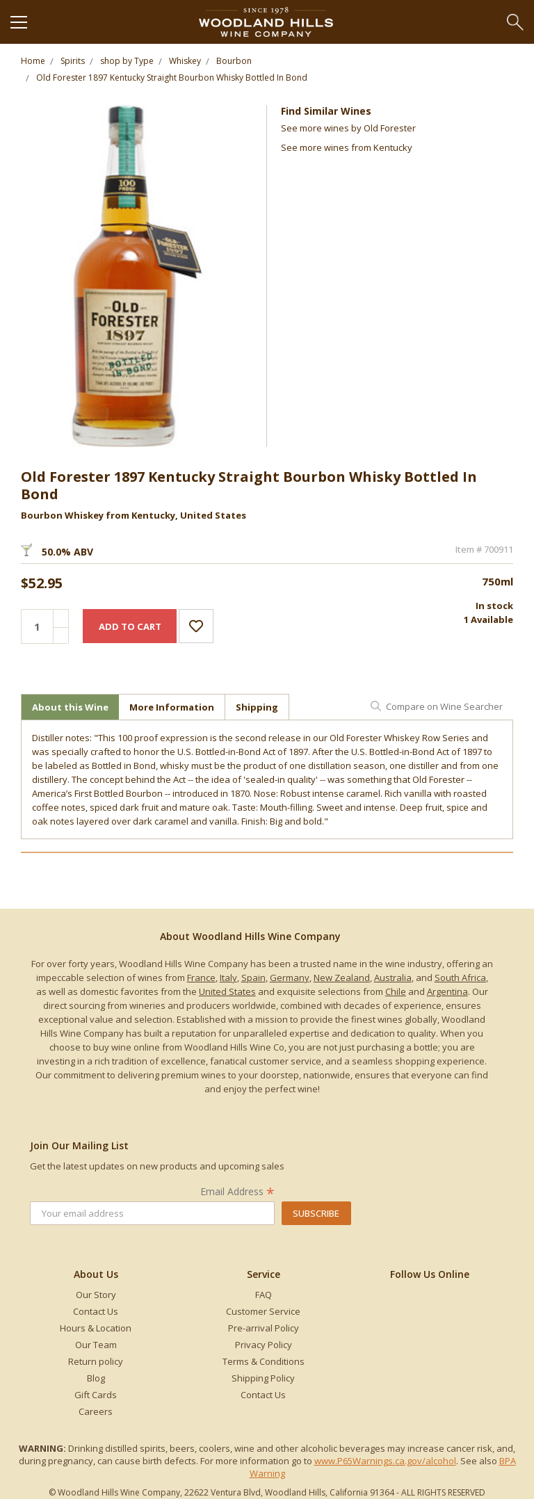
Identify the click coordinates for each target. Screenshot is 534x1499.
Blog (96, 1378)
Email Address (237, 1191)
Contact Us (95, 1311)
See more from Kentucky (346, 147)
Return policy (95, 1361)
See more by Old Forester (348, 128)
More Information (171, 707)
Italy (228, 977)
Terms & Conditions (263, 1361)
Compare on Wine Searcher (444, 706)
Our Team (96, 1344)
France (201, 977)
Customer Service (263, 1311)
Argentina (447, 991)
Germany (289, 977)
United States (227, 991)
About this (70, 707)
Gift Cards (95, 1394)
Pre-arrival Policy (263, 1328)
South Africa (460, 977)
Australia (393, 977)
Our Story (96, 1294)
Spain (253, 977)
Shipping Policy (263, 1378)
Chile (395, 991)
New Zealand (342, 977)
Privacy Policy (263, 1344)
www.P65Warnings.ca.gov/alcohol (385, 1461)
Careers (96, 1411)
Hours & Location (95, 1328)
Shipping (257, 707)
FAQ (263, 1294)
